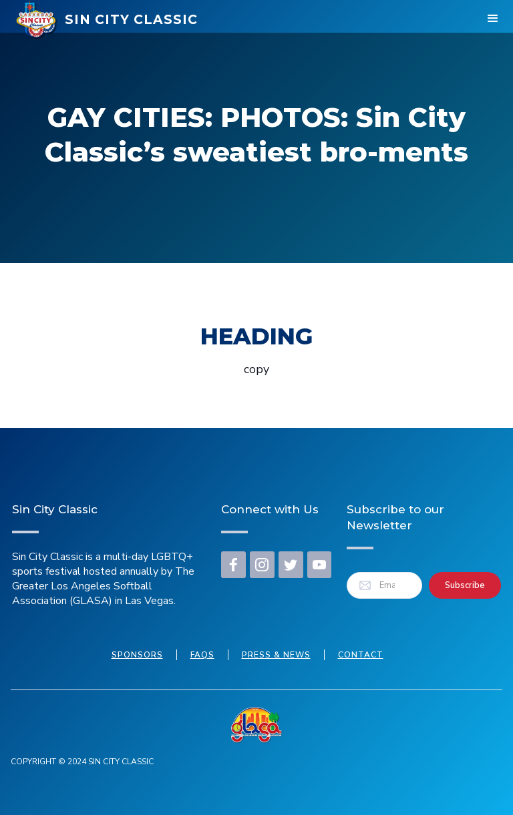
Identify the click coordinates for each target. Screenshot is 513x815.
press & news (276, 654)
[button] (493, 20)
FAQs (202, 654)
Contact (360, 654)
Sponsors (137, 654)
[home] (106, 20)
